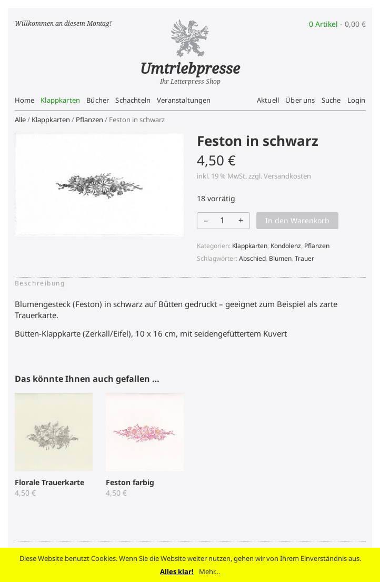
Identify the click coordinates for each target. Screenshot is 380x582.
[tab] (43, 283)
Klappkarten (60, 100)
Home (25, 100)
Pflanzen (89, 119)
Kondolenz (286, 245)
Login (356, 100)
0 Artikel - (337, 24)
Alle (20, 119)
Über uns (300, 100)
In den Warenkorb (297, 220)
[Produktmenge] (223, 220)
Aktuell (268, 100)
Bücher (97, 100)
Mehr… (209, 571)
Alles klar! (177, 571)
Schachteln (133, 100)
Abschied (252, 258)
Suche (331, 100)
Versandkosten (287, 176)
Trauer (304, 258)
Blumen (280, 258)
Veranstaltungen (184, 100)
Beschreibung (40, 283)
